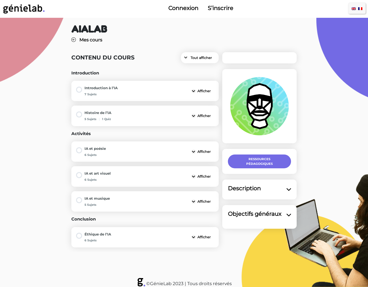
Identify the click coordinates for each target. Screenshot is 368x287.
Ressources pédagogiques (259, 161)
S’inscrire (220, 8)
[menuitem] (353, 8)
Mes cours (86, 40)
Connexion (183, 8)
